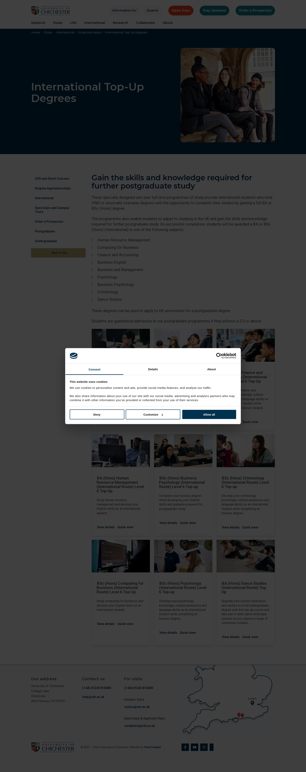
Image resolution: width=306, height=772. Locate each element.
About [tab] (211, 369)
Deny (97, 414)
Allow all (209, 414)
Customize (153, 414)
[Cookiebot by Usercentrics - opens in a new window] (219, 356)
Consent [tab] (95, 369)
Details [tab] (153, 369)
